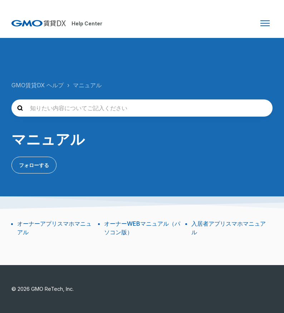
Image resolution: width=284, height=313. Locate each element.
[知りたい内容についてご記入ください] (142, 108)
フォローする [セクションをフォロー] (34, 165)
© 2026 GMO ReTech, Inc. (42, 289)
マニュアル (87, 85)
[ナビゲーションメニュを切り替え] (265, 23)
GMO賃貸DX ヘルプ (37, 85)
